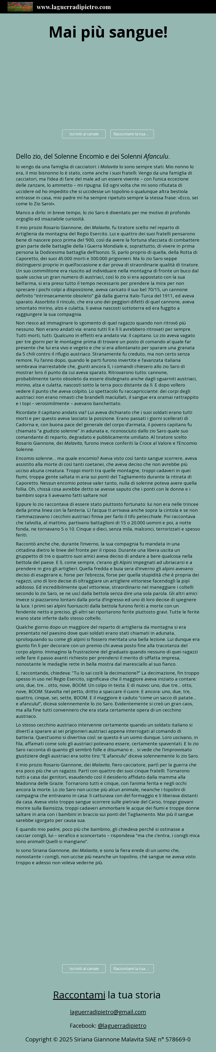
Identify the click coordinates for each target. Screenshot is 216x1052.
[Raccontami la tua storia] (132, 133)
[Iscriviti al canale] (83, 133)
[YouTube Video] (108, 87)
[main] (108, 31)
